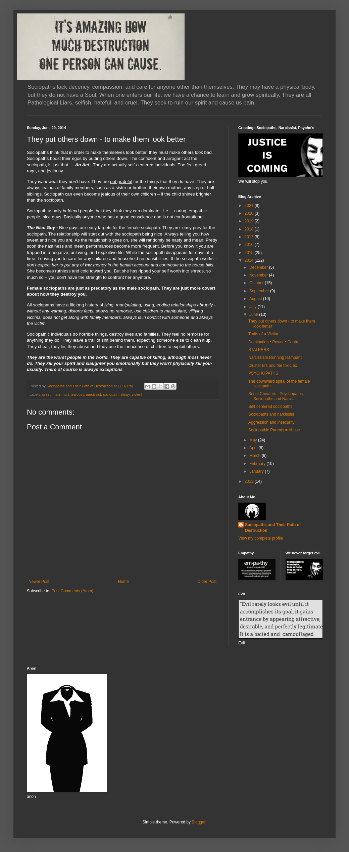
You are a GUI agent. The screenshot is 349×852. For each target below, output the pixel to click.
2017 (250, 237)
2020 (250, 213)
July (253, 306)
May (253, 440)
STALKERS (258, 349)
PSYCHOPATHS (263, 373)
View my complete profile (260, 538)
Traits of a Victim (263, 334)
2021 (250, 205)
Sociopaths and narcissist (271, 414)
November (259, 275)
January (257, 471)
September (259, 291)
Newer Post (39, 581)
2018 (250, 229)
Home (123, 581)
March (255, 455)
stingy (125, 394)
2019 (250, 221)
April (253, 447)
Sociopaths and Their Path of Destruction (273, 527)
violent (137, 394)
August (256, 298)
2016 (250, 244)
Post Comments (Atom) (72, 591)
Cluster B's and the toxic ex (272, 365)
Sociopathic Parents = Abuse (274, 430)
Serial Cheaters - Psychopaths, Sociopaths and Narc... (276, 396)
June (254, 314)
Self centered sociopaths (270, 406)
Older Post (206, 581)
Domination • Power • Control (274, 342)
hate (56, 394)
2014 (250, 260)
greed (47, 394)
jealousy (77, 394)
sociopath (110, 394)
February (257, 463)
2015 (250, 252)
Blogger (198, 822)
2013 (250, 481)
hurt (65, 394)
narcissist (93, 394)
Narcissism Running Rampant (275, 357)
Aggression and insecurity (271, 422)
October (257, 283)
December (259, 267)
